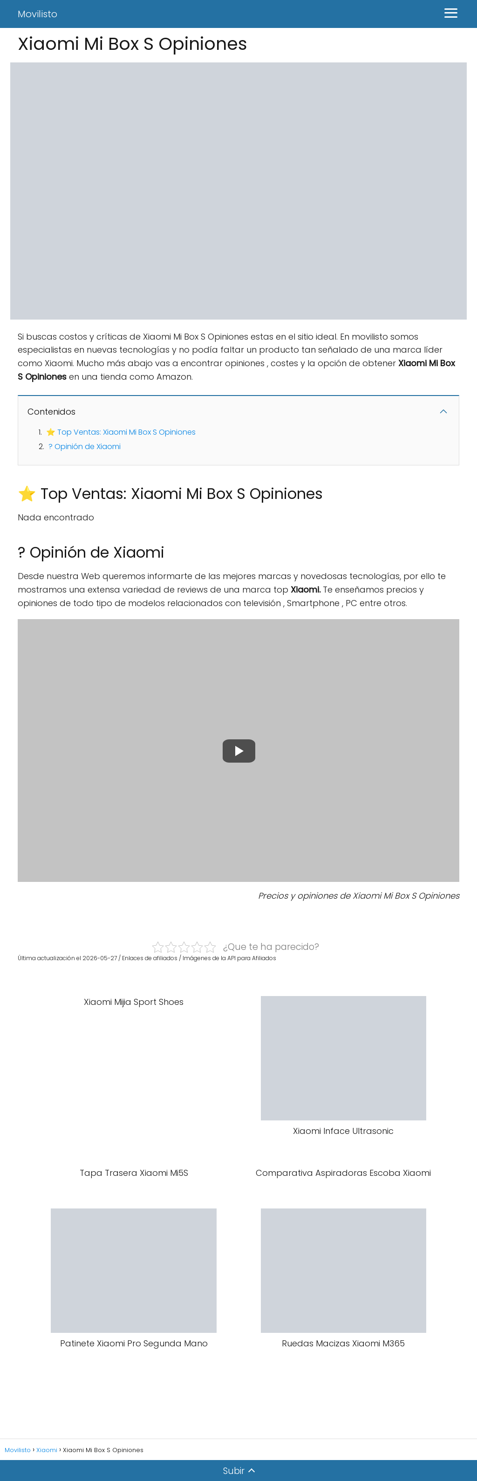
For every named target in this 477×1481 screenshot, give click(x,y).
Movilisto (37, 13)
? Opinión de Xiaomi (84, 446)
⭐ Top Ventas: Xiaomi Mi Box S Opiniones (121, 432)
